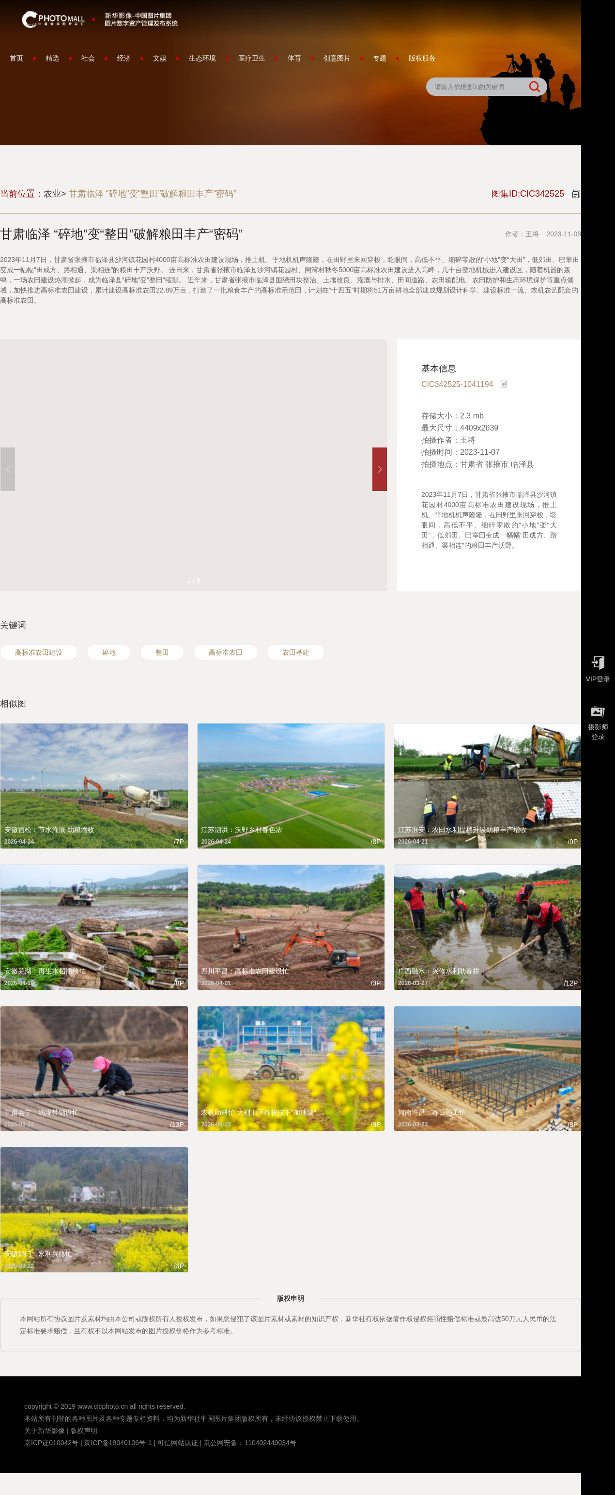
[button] (379, 469)
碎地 (109, 652)
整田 (162, 652)
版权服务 (422, 58)
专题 (379, 58)
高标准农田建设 (38, 652)
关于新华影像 (44, 1430)
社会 (88, 58)
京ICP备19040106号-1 (118, 1443)
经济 (124, 58)
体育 (294, 58)
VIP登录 (598, 667)
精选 (52, 58)
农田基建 (295, 652)
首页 (16, 58)
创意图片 (337, 58)
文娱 (160, 58)
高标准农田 (226, 652)
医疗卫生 (251, 58)
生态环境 (202, 58)
